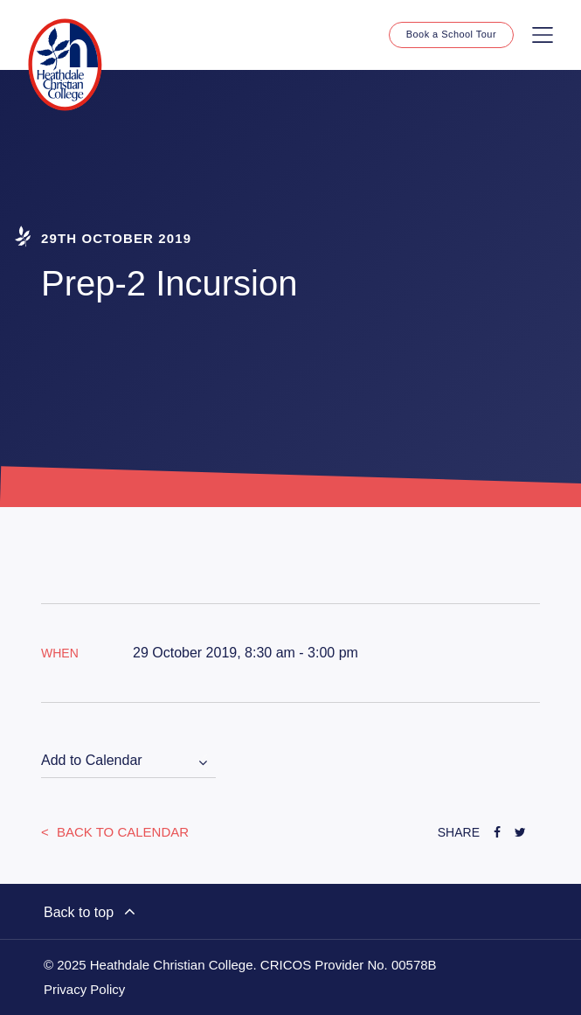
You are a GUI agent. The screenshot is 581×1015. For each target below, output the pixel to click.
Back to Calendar (121, 831)
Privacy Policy (84, 990)
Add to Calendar (91, 760)
